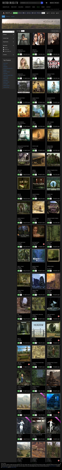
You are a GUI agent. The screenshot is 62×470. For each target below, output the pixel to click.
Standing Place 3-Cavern (52, 362)
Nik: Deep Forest (35, 242)
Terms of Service (53, 465)
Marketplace (6, 7)
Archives (12, 16)
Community (28, 7)
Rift (18, 314)
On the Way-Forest (21, 242)
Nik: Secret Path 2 (21, 97)
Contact (48, 7)
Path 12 (19, 338)
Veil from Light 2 (50, 266)
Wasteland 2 (5, 78)
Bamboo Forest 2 (6, 71)
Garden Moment (35, 97)
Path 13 (48, 458)
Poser (43, 7)
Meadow (5, 70)
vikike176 (20, 52)
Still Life (19, 194)
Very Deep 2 (5, 80)
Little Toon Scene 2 (51, 410)
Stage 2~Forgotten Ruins (52, 170)
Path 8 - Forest (20, 266)
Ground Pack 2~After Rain (37, 314)
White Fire (34, 49)
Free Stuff (14, 7)
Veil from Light (35, 146)
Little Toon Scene (20, 362)
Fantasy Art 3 (20, 49)
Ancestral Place (6, 87)
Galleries (20, 7)
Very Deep (5, 73)
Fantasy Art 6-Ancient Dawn (23, 146)
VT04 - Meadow (50, 122)
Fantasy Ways (50, 146)
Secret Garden (35, 73)
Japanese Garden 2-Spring (8, 75)
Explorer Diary (35, 290)
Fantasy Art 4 (50, 49)
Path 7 (33, 122)
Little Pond (19, 170)
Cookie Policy (5, 467)
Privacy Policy (13, 467)
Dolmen (34, 170)
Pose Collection (20, 122)
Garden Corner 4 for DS (37, 434)
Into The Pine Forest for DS (8, 68)
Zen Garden (5, 83)
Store (3, 16)
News (33, 7)
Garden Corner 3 (20, 386)
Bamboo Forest (6, 82)
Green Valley (5, 76)
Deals (38, 7)
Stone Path (49, 290)
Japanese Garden (50, 73)
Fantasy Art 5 (20, 73)
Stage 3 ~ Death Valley (51, 386)
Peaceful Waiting (35, 194)
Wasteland (5, 66)
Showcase (8, 16)
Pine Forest (5, 63)
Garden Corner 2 (6, 85)
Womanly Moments (51, 97)
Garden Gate (49, 194)
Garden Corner (20, 290)
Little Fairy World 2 (51, 314)
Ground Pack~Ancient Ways (38, 362)
